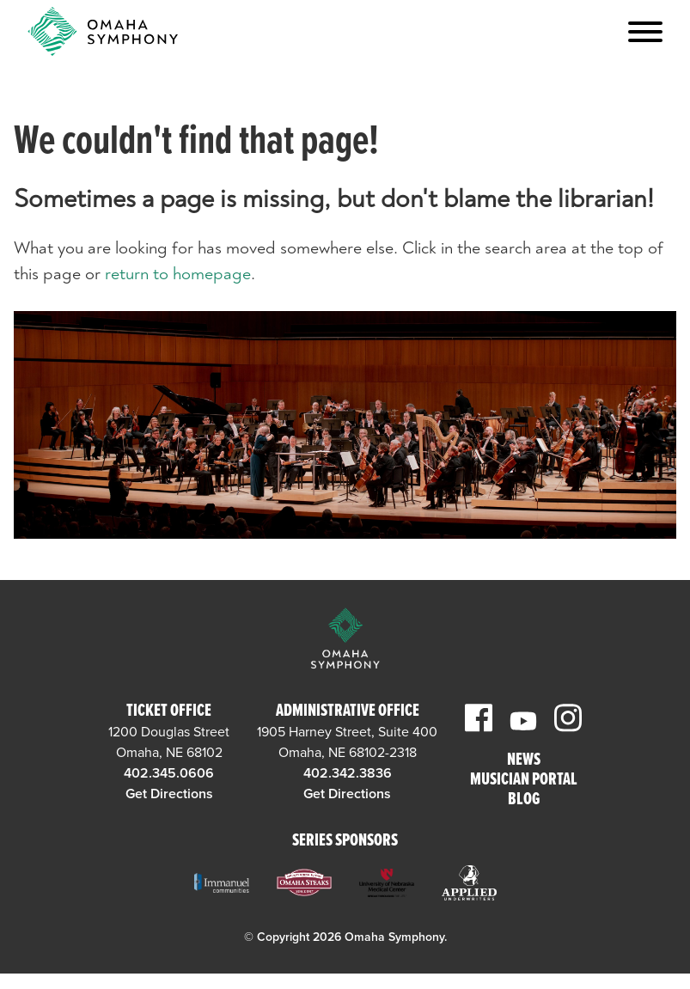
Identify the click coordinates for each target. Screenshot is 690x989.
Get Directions (169, 794)
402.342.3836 (347, 773)
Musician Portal (523, 781)
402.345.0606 (169, 773)
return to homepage (178, 273)
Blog (524, 800)
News (523, 761)
